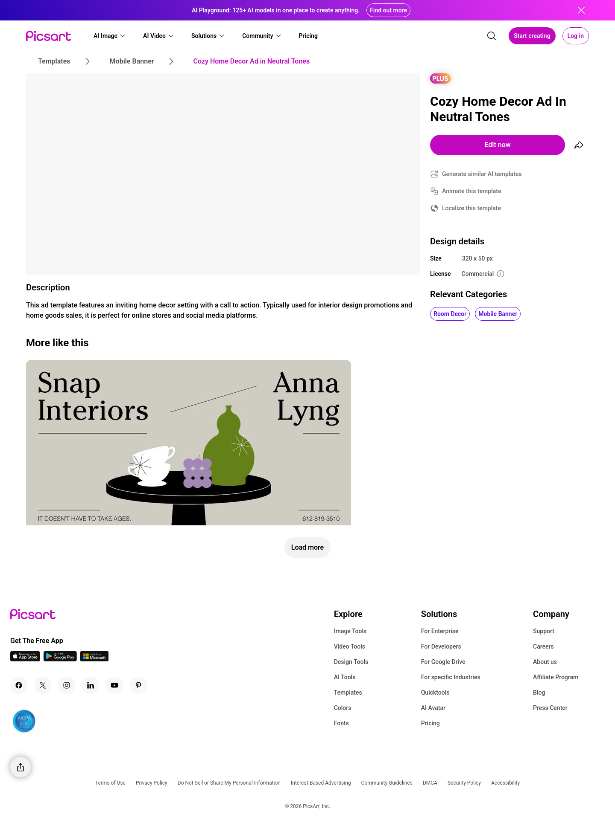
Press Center (550, 707)
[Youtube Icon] (114, 685)
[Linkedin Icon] (90, 685)
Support (543, 631)
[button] (109, 36)
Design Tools (351, 661)
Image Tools (350, 631)
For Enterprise (440, 631)
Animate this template (471, 191)
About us (545, 661)
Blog (539, 692)
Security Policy (464, 783)
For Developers (441, 646)
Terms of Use (110, 783)
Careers (543, 646)
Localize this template (471, 208)
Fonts (341, 723)
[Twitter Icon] (42, 685)
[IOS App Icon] (25, 659)
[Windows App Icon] (94, 659)
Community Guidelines (387, 783)
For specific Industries (450, 677)
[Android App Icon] (60, 659)
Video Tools (349, 646)
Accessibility (505, 783)
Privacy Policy (151, 783)
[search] (491, 36)
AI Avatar (433, 707)
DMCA (430, 783)
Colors (342, 707)
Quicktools (435, 692)
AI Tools (345, 677)
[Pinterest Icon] (138, 685)
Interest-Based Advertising (321, 783)
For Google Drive (443, 661)
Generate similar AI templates (482, 174)
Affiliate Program (555, 677)
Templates (348, 692)
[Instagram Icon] (66, 685)
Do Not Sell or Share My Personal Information (229, 783)
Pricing (430, 723)
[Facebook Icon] (18, 685)
